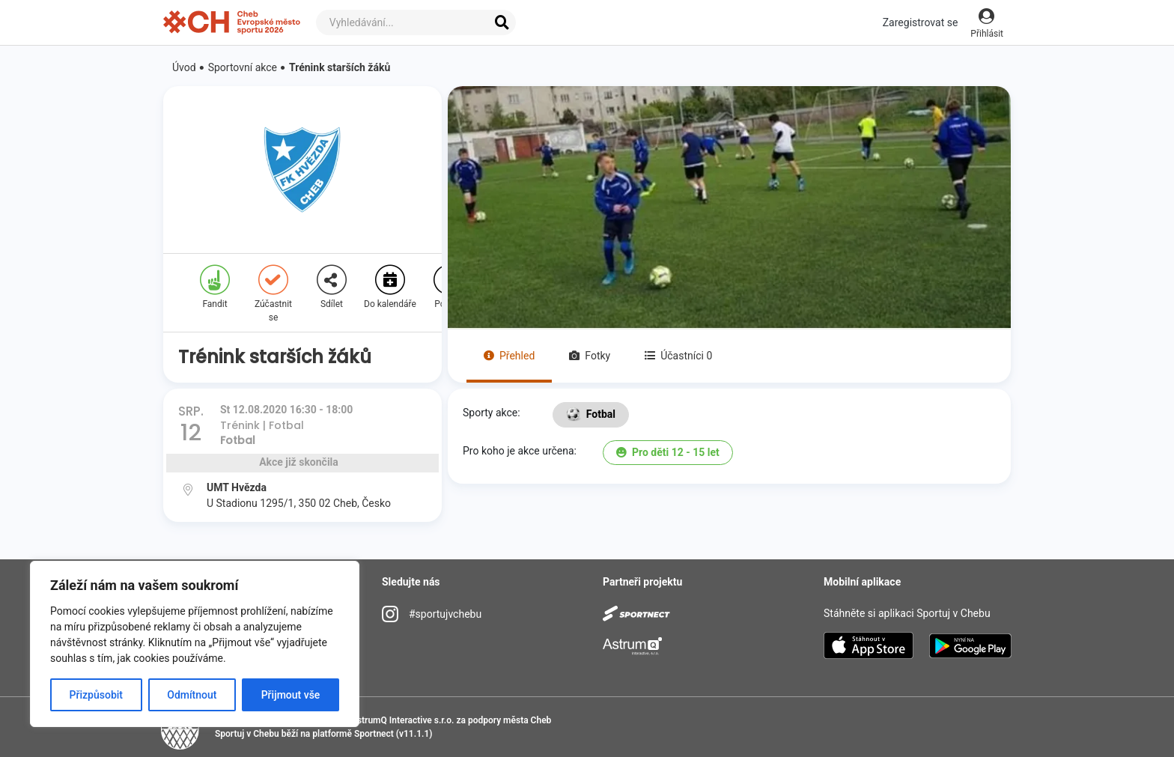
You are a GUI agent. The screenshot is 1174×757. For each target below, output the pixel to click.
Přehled (509, 356)
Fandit (215, 287)
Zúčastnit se (273, 294)
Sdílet (332, 287)
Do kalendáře (390, 287)
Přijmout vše (290, 695)
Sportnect (374, 734)
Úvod (184, 67)
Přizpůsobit (96, 695)
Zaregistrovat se (920, 22)
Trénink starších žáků (339, 67)
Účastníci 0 (678, 356)
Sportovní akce (242, 67)
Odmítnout (191, 695)
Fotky (589, 356)
